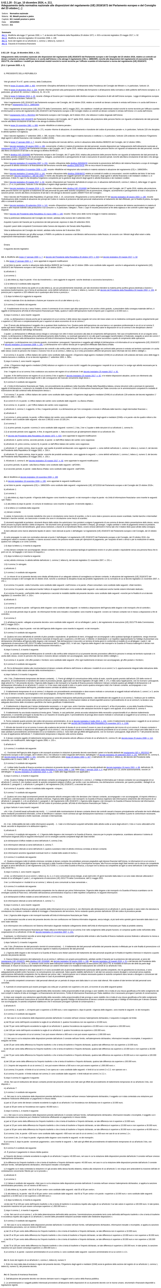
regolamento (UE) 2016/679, (13, 961)
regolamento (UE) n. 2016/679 (14, 148)
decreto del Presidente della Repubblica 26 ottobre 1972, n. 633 (72, 257)
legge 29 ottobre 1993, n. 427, (78, 757)
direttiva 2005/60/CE (79, 163)
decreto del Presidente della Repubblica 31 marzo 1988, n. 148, (36, 214)
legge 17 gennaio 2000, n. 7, (22, 142)
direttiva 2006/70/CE (75, 165)
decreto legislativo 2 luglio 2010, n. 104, (90, 721)
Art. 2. (5, 477)
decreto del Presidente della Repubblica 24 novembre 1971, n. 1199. (100, 723)
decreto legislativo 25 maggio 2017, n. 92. (100, 372)
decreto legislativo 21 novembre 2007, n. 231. (55, 932)
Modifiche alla (13, 257)
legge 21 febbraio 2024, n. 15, (23, 96)
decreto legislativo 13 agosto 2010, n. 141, (27, 174)
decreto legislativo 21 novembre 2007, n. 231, (29, 163)
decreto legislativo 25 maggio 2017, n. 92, (27, 182)
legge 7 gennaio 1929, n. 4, (91, 770)
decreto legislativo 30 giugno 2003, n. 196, (27, 146)
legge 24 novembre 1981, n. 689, (24, 125)
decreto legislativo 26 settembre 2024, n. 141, (29, 205)
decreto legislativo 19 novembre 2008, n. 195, (27, 481)
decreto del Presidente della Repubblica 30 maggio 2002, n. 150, (127, 290)
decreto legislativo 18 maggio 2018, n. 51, (27, 188)
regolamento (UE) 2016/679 (21, 119)
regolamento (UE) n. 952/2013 (22, 115)
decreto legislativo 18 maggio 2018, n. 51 (110, 961)
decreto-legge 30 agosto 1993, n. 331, (20, 757)
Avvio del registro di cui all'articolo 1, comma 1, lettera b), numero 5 (37, 1260)
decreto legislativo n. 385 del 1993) (29, 176)
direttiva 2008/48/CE (76, 174)
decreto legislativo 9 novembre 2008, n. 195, (28, 169)
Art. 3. (5, 1260)
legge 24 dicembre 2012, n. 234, (24, 90)
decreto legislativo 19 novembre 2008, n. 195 (39, 477)
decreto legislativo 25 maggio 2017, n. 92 (120, 257)
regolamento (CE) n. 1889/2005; (26, 105)
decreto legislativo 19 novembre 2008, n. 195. (24, 344)
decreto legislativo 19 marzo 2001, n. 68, (123, 767)
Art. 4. (5, 1275)
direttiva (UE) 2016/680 (20, 155)
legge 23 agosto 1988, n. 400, (23, 86)
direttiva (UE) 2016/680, (40, 961)
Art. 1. (4, 257)
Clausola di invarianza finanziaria (23, 1275)
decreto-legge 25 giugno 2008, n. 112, (137, 738)
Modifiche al (14, 477)
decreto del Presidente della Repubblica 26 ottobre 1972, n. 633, (35, 436)
